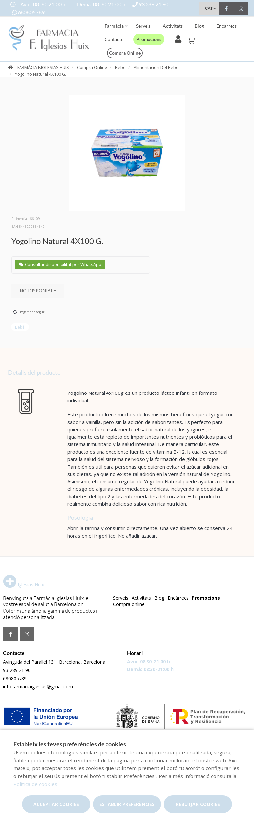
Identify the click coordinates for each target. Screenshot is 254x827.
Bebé (120, 67)
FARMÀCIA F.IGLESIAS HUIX (43, 67)
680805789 (15, 678)
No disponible (38, 290)
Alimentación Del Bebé (156, 67)
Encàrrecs (226, 26)
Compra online (125, 53)
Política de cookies (35, 784)
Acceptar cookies (56, 804)
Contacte (114, 39)
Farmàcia (114, 26)
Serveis (143, 26)
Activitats (173, 26)
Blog (199, 26)
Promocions (148, 39)
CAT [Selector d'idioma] (209, 8)
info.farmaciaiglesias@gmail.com (38, 686)
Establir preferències (127, 804)
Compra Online (92, 67)
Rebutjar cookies (198, 804)
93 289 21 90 (17, 670)
